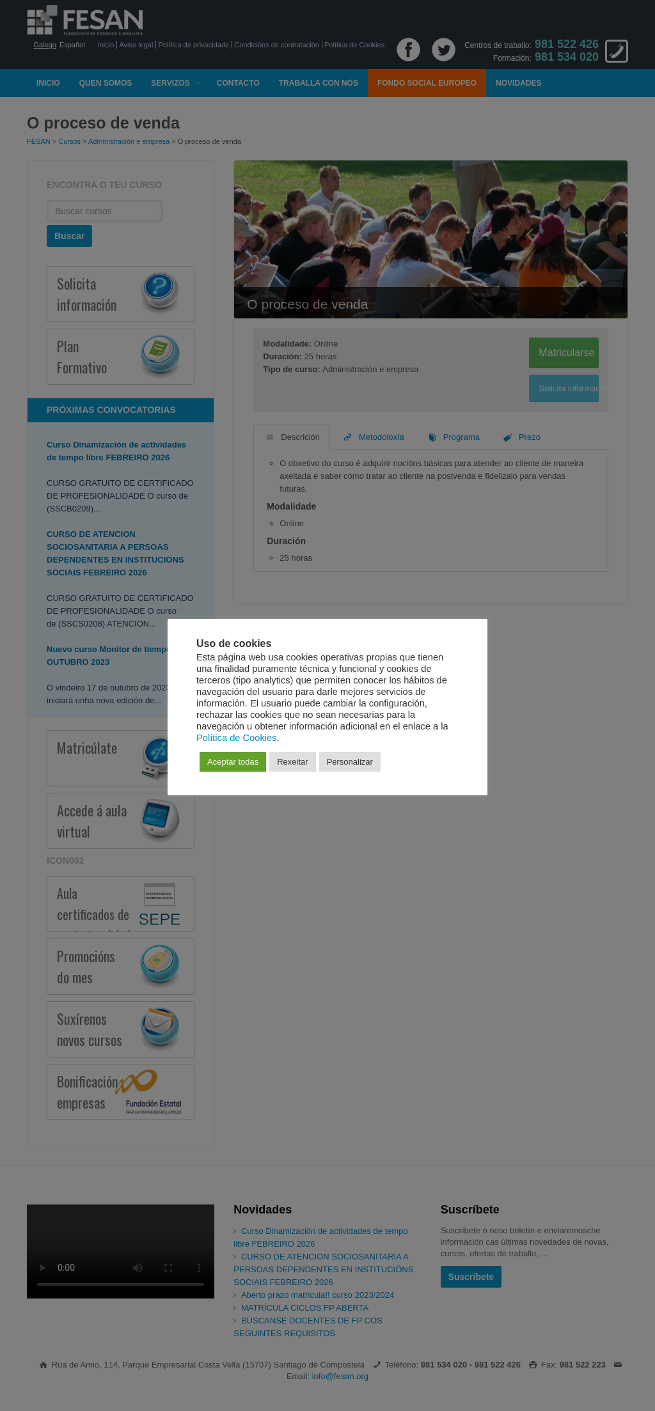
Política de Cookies (236, 738)
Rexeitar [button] (292, 762)
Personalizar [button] (350, 762)
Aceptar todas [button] (232, 762)
